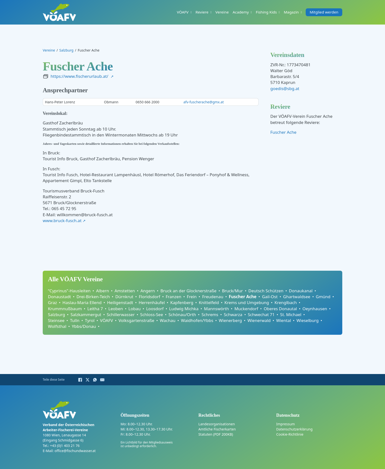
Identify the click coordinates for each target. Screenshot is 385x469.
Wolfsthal (57, 326)
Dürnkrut (124, 296)
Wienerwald (259, 320)
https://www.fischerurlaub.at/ (79, 76)
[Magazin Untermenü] (301, 12)
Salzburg (66, 50)
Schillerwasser (121, 314)
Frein (192, 296)
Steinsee (56, 320)
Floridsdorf (149, 296)
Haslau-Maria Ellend (81, 302)
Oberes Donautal (280, 308)
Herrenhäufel (152, 302)
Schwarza (233, 314)
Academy (241, 12)
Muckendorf (246, 308)
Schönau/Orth (182, 314)
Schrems (210, 314)
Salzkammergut (85, 314)
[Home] (59, 12)
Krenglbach (286, 302)
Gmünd (323, 296)
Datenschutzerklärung (294, 429)
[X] (87, 379)
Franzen (173, 296)
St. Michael (290, 314)
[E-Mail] (102, 379)
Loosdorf (155, 308)
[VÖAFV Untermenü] (191, 12)
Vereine (222, 12)
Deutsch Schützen (266, 291)
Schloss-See (151, 314)
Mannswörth (216, 308)
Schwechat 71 (261, 314)
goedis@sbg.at (284, 88)
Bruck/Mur (232, 291)
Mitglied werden (324, 12)
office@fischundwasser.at (75, 450)
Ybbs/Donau (84, 326)
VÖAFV (183, 12)
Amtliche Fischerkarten (217, 429)
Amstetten (124, 291)
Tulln (74, 320)
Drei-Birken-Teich (93, 296)
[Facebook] (80, 379)
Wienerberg (230, 320)
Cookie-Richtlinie (289, 434)
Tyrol (90, 320)
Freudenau (212, 296)
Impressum (285, 424)
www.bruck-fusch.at (62, 220)
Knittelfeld (209, 302)
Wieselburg (307, 320)
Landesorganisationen (216, 424)
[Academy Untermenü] (251, 12)
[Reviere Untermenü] (210, 12)
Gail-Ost (270, 296)
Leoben (115, 308)
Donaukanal (301, 291)
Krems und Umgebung (246, 302)
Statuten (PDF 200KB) (215, 434)
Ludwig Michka (184, 308)
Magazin (291, 12)
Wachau (168, 320)
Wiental (283, 320)
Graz (52, 302)
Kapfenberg (181, 302)
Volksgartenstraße (136, 320)
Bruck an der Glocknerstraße (188, 291)
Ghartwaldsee (296, 296)
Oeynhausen (314, 308)
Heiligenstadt (120, 302)
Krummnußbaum (65, 308)
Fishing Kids (266, 12)
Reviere (201, 12)
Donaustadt (59, 296)
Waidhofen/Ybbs (197, 320)
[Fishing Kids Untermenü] (279, 12)
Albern (102, 291)
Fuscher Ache (283, 132)
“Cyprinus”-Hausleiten (69, 291)
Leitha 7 (95, 308)
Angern (147, 291)
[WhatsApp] (94, 379)
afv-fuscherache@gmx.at (203, 102)
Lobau (134, 308)
